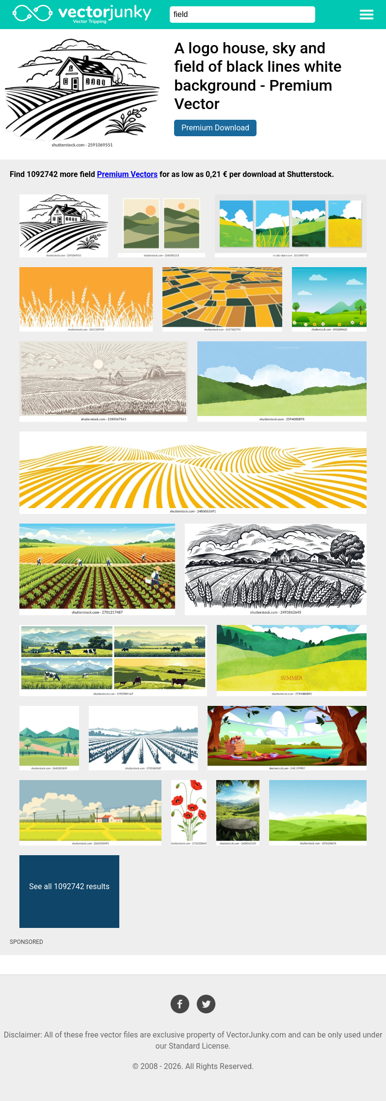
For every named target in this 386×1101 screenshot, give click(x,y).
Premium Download (215, 127)
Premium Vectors (127, 174)
